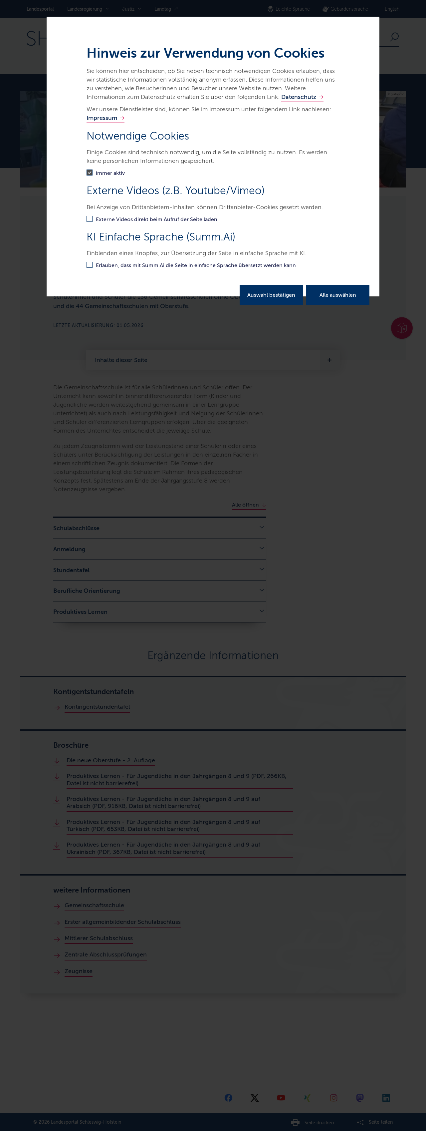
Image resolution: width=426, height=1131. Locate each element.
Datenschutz (298, 97)
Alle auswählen (338, 295)
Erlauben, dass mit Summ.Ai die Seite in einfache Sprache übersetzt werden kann (196, 265)
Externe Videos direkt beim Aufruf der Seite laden (156, 219)
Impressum (102, 118)
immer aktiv (110, 173)
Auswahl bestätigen (271, 295)
